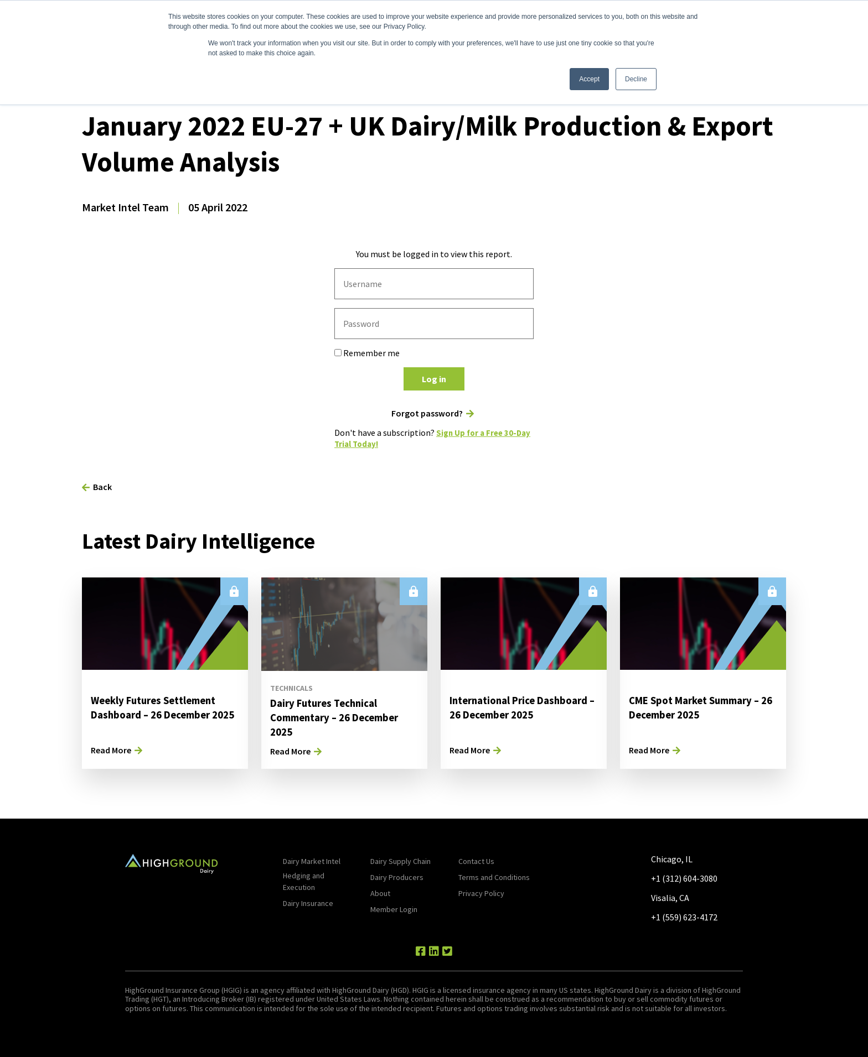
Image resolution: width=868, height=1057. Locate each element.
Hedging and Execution (303, 881)
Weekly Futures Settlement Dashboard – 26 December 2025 (159, 713)
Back (102, 486)
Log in (434, 378)
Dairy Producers (396, 877)
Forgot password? (427, 413)
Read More (111, 749)
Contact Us (476, 861)
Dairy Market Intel (311, 861)
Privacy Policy (481, 893)
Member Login (393, 909)
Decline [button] (636, 79)
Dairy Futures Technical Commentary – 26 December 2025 (340, 716)
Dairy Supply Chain (400, 861)
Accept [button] (589, 79)
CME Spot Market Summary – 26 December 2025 (700, 706)
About (380, 893)
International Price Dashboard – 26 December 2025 (514, 713)
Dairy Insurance (308, 903)
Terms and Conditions (494, 877)
